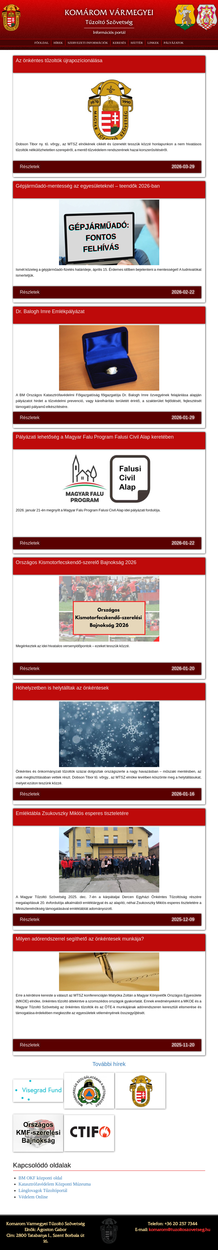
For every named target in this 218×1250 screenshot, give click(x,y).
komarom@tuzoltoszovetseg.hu (179, 1229)
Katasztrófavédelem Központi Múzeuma (55, 1184)
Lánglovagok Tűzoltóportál (43, 1190)
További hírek (109, 1064)
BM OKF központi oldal (40, 1178)
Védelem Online (33, 1197)
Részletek (30, 166)
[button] (87, 42)
